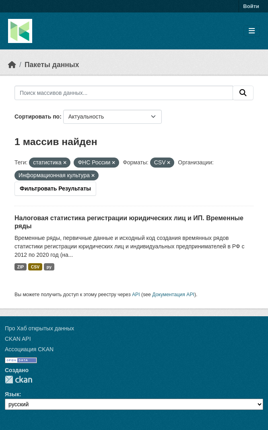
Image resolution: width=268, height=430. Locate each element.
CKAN (18, 379)
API (136, 294)
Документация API (173, 294)
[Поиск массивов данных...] (123, 93)
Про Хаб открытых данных (39, 328)
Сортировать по (37, 116)
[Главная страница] (12, 65)
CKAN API (18, 339)
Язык (12, 394)
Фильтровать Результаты (55, 188)
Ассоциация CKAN (29, 349)
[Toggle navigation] (251, 31)
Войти (251, 6)
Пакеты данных (52, 65)
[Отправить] (243, 93)
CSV (35, 266)
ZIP (20, 266)
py (49, 266)
